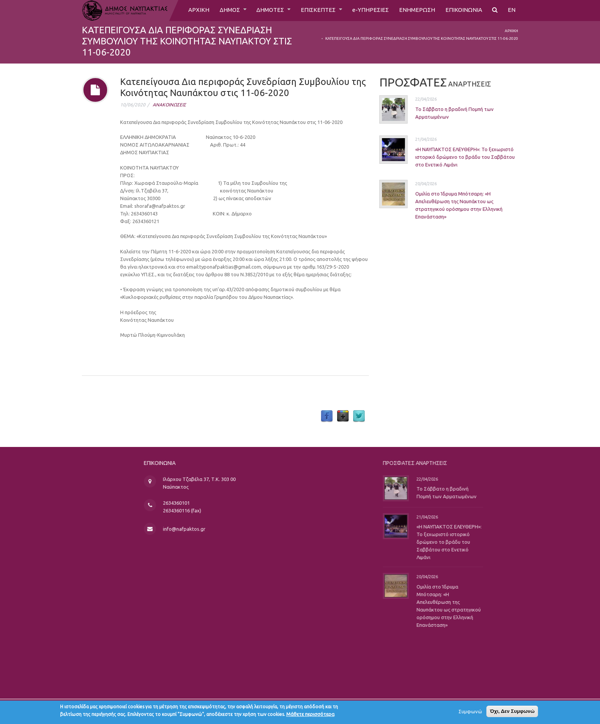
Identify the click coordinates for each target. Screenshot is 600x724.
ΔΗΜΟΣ (224, 10)
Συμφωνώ (470, 712)
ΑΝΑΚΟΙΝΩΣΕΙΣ (169, 104)
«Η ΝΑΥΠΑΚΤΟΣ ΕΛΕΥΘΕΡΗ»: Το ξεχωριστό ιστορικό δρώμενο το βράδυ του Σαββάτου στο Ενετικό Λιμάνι (457, 156)
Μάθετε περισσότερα (310, 715)
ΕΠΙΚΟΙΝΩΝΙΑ (463, 10)
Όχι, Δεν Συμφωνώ (512, 712)
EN (511, 10)
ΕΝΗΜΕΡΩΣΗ (415, 10)
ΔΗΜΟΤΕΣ (266, 10)
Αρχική (511, 31)
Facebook (327, 416)
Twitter (359, 416)
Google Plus (343, 416)
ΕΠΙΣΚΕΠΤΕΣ (316, 10)
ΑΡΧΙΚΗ (191, 10)
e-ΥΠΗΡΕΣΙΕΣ (368, 10)
